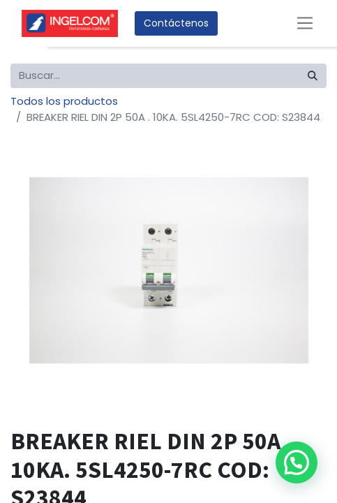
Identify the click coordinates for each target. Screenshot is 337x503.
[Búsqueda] (313, 76)
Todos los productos (64, 101)
